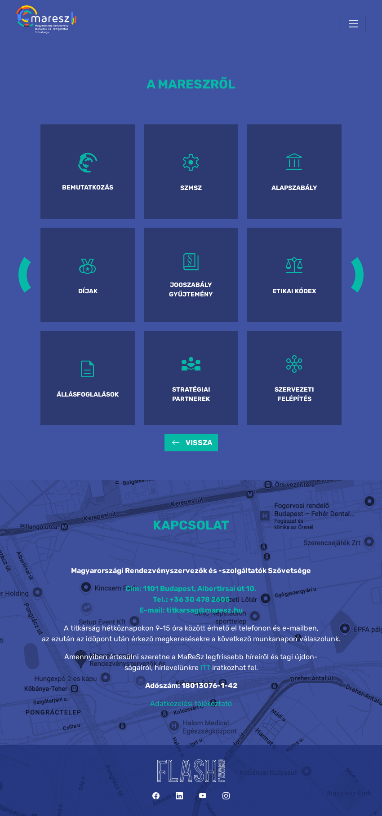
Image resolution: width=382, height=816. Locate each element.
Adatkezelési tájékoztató (191, 703)
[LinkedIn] (179, 796)
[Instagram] (226, 796)
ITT (205, 667)
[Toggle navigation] (353, 24)
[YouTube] (202, 796)
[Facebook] (156, 796)
